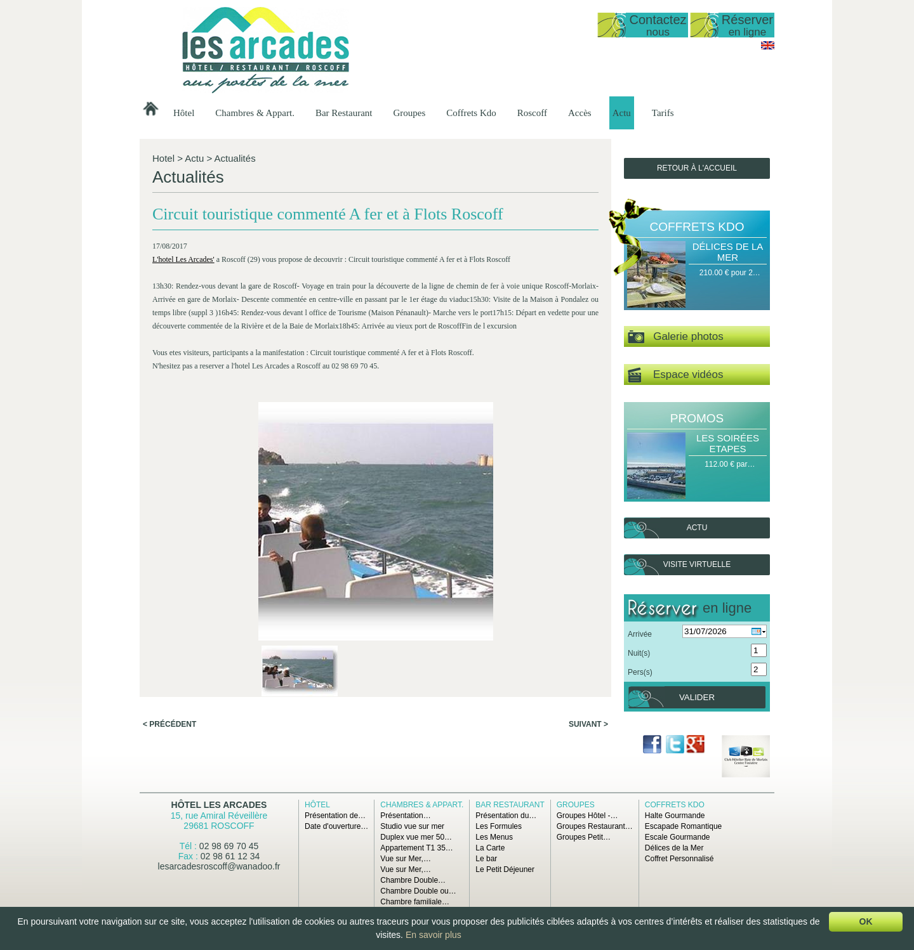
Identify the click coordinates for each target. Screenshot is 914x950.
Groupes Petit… (584, 837)
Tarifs (663, 113)
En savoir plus (433, 935)
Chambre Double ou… (418, 891)
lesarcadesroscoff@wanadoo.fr (219, 866)
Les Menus (494, 837)
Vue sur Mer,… (405, 858)
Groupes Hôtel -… (587, 815)
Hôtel (183, 113)
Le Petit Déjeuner (504, 869)
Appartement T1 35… (416, 847)
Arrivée (640, 634)
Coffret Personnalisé (679, 858)
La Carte (490, 847)
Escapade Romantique (683, 826)
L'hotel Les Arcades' (185, 277)
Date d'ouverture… (336, 826)
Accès (580, 113)
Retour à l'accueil (697, 168)
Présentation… (405, 815)
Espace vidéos (675, 375)
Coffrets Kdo (471, 113)
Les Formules (498, 826)
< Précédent (169, 553)
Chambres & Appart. (255, 113)
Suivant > (588, 553)
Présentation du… (505, 815)
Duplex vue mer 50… (416, 837)
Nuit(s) (639, 653)
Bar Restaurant (344, 113)
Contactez (657, 25)
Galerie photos (676, 337)
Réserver (747, 25)
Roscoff (532, 113)
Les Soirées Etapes (727, 443)
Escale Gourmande (677, 837)
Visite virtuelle (697, 564)
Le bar (486, 858)
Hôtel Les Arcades (219, 805)
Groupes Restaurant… (595, 826)
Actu (622, 113)
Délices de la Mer (728, 252)
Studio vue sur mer (412, 826)
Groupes (409, 113)
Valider (697, 697)
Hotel (163, 158)
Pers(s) (640, 672)
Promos (697, 418)
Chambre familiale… (414, 901)
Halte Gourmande (675, 815)
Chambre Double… (413, 880)
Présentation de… (335, 815)
